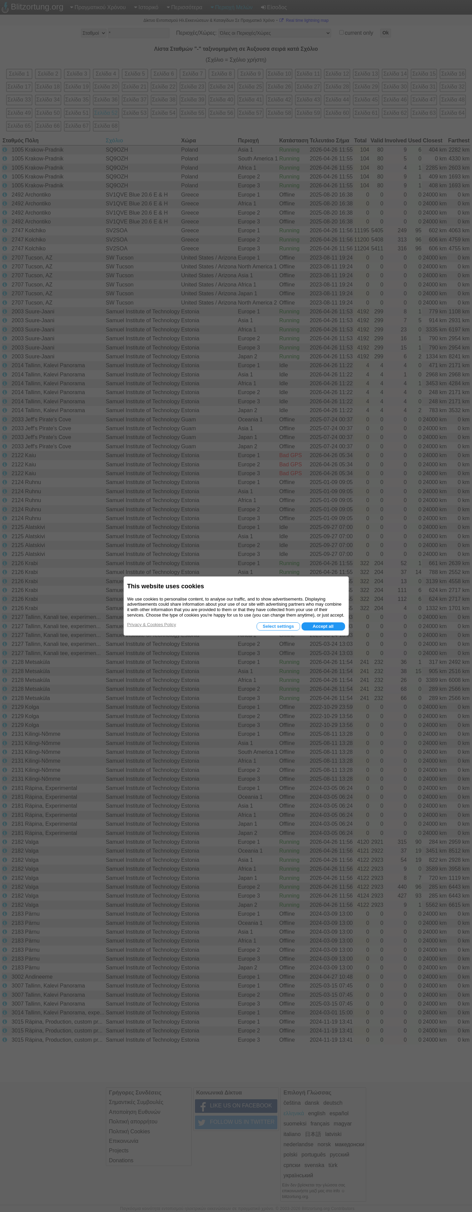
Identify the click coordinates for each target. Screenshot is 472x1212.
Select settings (278, 626)
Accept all (323, 626)
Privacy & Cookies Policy (151, 624)
